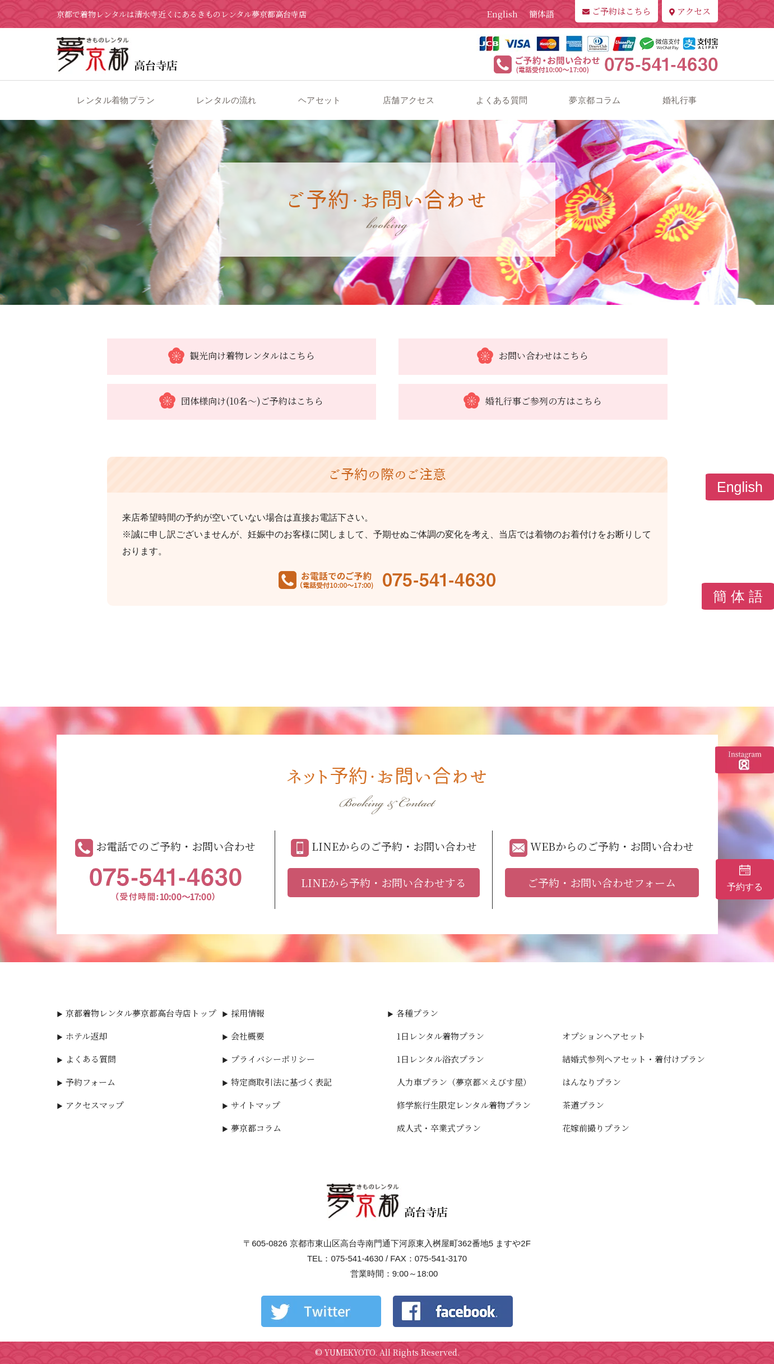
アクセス (690, 11)
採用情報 (248, 1013)
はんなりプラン (591, 1082)
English (502, 14)
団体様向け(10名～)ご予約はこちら (241, 402)
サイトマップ (255, 1105)
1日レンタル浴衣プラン (440, 1059)
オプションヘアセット (604, 1036)
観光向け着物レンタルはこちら (241, 356)
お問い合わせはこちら (532, 356)
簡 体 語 (738, 596)
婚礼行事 (679, 100)
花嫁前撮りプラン (595, 1128)
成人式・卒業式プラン (439, 1128)
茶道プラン (583, 1105)
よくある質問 (501, 100)
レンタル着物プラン (116, 100)
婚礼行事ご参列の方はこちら (533, 402)
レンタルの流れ (226, 100)
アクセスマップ (95, 1105)
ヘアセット (319, 100)
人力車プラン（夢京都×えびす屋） (464, 1082)
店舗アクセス (408, 100)
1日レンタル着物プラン (440, 1036)
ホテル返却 (86, 1036)
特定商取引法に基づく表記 (281, 1082)
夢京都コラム (594, 100)
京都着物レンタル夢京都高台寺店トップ (141, 1013)
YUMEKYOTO (350, 1352)
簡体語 (541, 14)
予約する (745, 878)
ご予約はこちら (616, 11)
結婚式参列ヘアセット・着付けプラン (633, 1059)
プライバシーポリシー (273, 1059)
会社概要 (248, 1036)
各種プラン (417, 1013)
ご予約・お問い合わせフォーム (601, 882)
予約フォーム (90, 1082)
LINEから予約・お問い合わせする (383, 882)
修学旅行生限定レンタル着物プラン (464, 1105)
